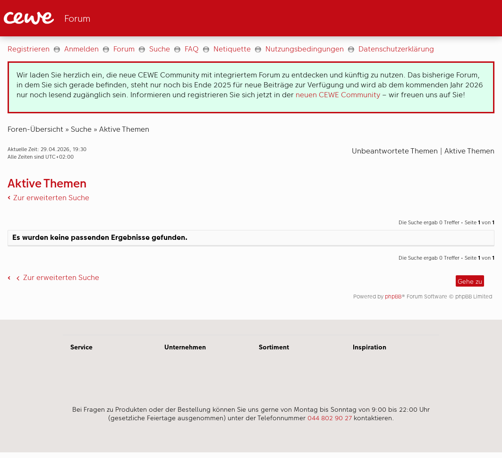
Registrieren (29, 48)
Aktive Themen (124, 129)
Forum (124, 48)
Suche (159, 48)
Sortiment (274, 347)
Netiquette (232, 48)
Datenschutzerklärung (396, 48)
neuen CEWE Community (338, 94)
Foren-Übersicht (35, 129)
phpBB (393, 296)
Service (81, 347)
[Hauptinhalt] (251, 178)
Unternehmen (185, 347)
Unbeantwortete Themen (395, 150)
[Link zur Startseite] (96, 18)
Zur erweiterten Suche (51, 197)
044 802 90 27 (329, 418)
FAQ (192, 48)
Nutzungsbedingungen (304, 48)
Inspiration (369, 347)
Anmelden (81, 48)
